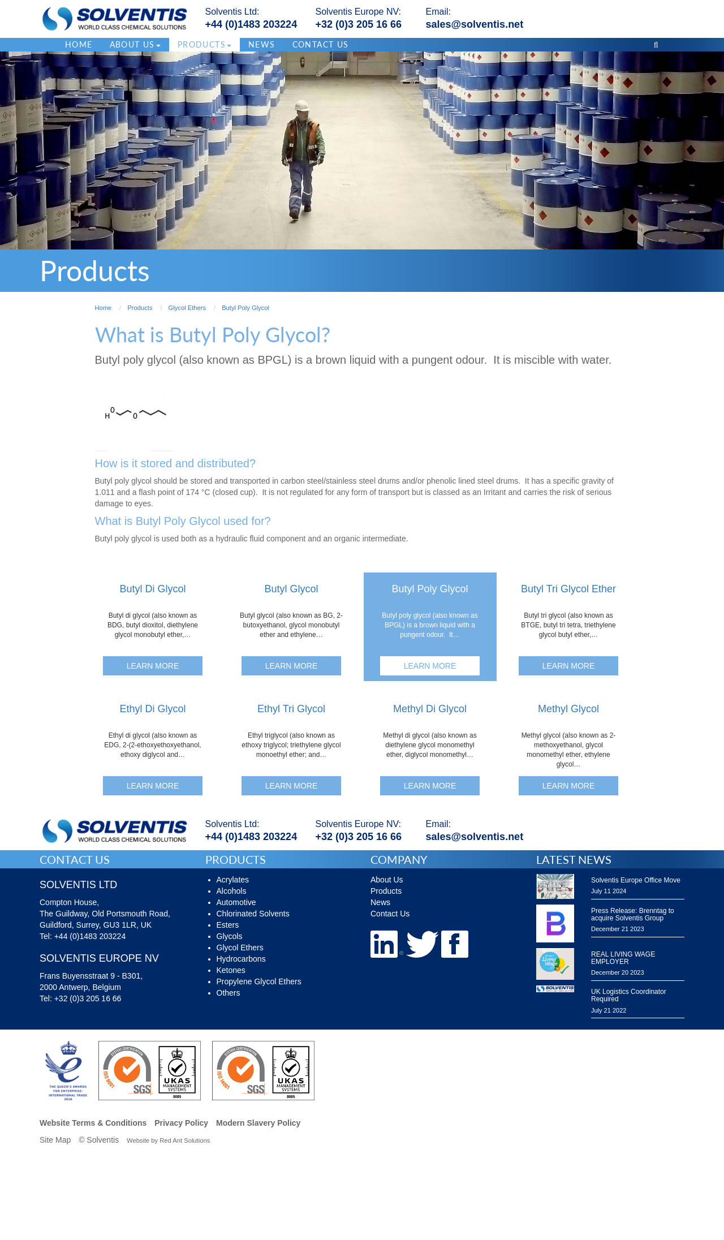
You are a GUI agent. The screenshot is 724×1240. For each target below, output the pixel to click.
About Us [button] (135, 44)
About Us (386, 879)
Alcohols (232, 890)
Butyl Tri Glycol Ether (568, 589)
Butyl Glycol (291, 589)
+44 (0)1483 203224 (251, 24)
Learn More (153, 665)
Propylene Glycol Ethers (259, 981)
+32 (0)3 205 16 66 (359, 24)
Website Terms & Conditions (93, 1122)
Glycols (230, 936)
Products (386, 890)
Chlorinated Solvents (253, 913)
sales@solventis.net (475, 24)
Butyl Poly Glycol (429, 589)
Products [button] (204, 44)
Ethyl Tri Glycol (291, 708)
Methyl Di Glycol (430, 708)
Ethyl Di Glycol (152, 708)
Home (79, 44)
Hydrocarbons (241, 958)
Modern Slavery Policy (258, 1122)
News (261, 44)
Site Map (55, 1139)
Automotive (236, 902)
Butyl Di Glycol (152, 589)
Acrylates (233, 879)
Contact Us (320, 44)
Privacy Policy (181, 1122)
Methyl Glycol (568, 708)
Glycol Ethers (240, 947)
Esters (228, 924)
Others (228, 992)
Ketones (231, 970)
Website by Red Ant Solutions (168, 1140)
